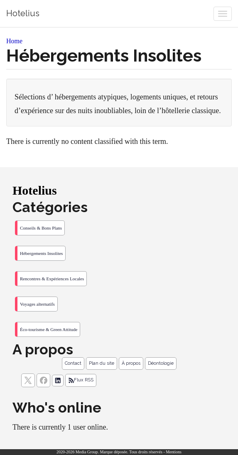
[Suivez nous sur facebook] (43, 380)
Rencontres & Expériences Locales (52, 278)
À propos (131, 363)
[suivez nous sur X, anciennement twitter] (28, 380)
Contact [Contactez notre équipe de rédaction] (73, 363)
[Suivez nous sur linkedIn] (58, 380)
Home (14, 41)
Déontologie (161, 363)
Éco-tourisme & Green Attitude (48, 329)
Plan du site (101, 363)
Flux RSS (80, 380)
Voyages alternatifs (37, 304)
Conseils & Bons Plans (41, 227)
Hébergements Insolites (41, 253)
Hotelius (22, 13)
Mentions (174, 452)
